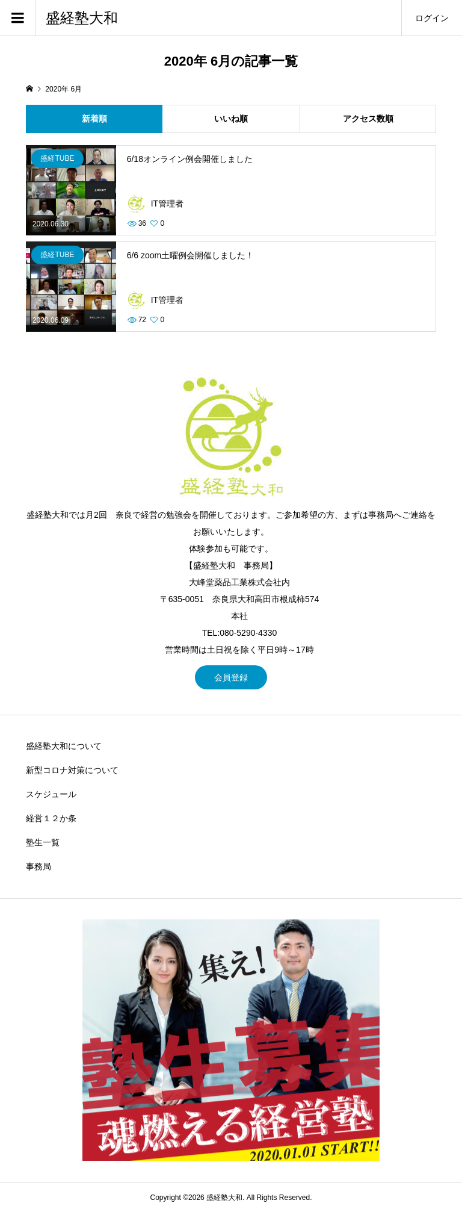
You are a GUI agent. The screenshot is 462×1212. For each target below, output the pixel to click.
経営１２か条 (51, 818)
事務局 (38, 866)
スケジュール (51, 794)
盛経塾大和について (64, 746)
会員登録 (231, 677)
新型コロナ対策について (72, 770)
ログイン (432, 18)
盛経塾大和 (82, 18)
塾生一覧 (43, 842)
